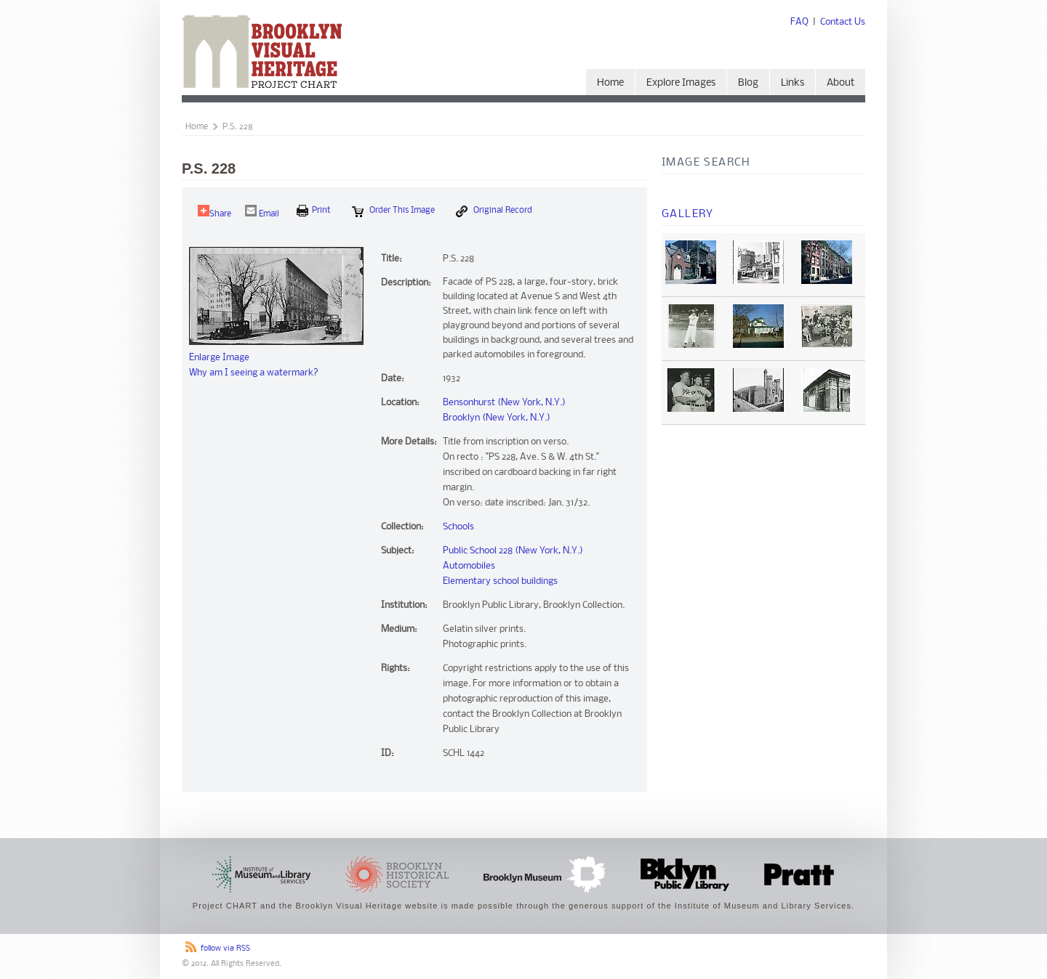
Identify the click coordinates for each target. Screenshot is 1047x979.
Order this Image (393, 211)
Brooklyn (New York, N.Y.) (496, 418)
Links (792, 83)
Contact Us (842, 22)
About (840, 83)
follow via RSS (225, 949)
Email (262, 212)
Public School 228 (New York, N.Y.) (513, 551)
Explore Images (680, 83)
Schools (458, 527)
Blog (748, 83)
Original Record (494, 211)
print (314, 210)
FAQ (799, 22)
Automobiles (469, 566)
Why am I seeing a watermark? (253, 373)
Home (610, 83)
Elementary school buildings (500, 581)
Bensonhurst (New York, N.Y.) (504, 402)
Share (214, 212)
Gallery (688, 214)
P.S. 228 (237, 127)
